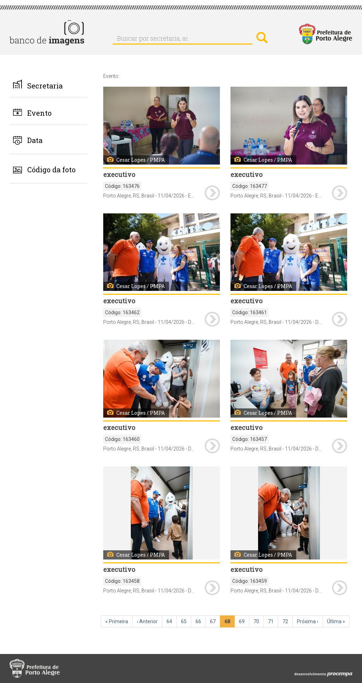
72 (287, 621)
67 (215, 621)
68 (229, 622)
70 (258, 621)
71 (273, 621)
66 (200, 621)
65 (186, 621)
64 (172, 621)
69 (244, 621)
